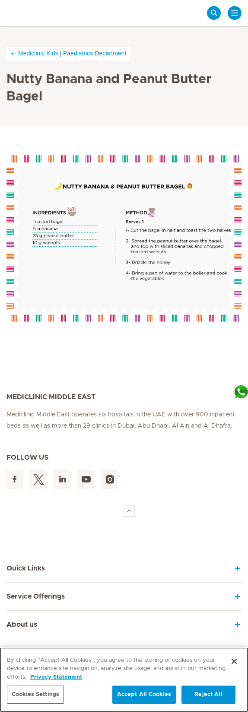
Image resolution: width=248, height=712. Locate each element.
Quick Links (25, 568)
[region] (124, 680)
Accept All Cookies (144, 694)
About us (21, 624)
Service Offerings (35, 596)
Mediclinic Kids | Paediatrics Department (68, 53)
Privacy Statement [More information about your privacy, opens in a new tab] (56, 677)
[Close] (234, 661)
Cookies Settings (35, 694)
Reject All (208, 694)
